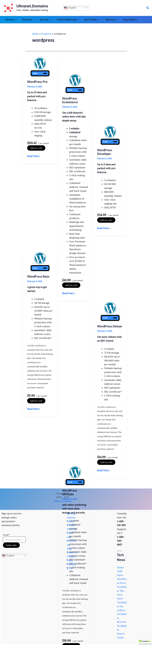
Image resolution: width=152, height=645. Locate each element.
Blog (69, 548)
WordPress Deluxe (111, 198)
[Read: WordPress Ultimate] (76, 299)
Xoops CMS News (120, 571)
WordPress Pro (37, 81)
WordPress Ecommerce (71, 83)
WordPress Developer (106, 83)
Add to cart (36, 147)
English (70, 8)
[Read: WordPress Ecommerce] (76, 66)
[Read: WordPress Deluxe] (111, 183)
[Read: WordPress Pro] (40, 66)
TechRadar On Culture (122, 606)
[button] (147, 8)
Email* (6, 535)
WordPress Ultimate (70, 316)
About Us (72, 552)
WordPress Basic (38, 194)
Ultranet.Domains (32, 6)
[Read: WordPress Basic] (40, 179)
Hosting (71, 513)
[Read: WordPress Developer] (111, 66)
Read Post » (33, 156)
